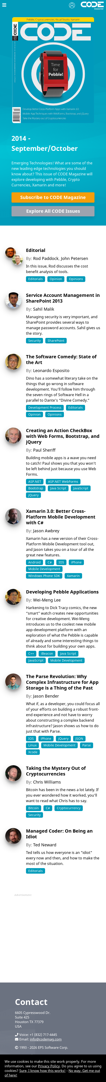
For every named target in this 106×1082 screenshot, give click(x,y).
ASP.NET (34, 481)
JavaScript (80, 488)
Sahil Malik (43, 309)
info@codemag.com (46, 1039)
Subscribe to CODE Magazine (53, 197)
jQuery (33, 495)
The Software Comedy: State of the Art (61, 359)
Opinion (56, 279)
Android (34, 562)
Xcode (32, 752)
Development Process (44, 407)
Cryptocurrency (68, 808)
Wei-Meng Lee (47, 600)
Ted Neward (44, 844)
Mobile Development (44, 569)
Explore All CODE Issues (53, 211)
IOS (61, 562)
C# (50, 562)
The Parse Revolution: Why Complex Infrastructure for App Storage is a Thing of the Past (62, 682)
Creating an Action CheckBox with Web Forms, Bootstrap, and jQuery (63, 436)
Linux (32, 745)
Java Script (58, 488)
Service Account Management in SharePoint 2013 (63, 298)
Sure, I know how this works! (42, 1070)
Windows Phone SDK (44, 576)
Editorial (35, 250)
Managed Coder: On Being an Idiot (59, 834)
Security (34, 340)
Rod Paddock (46, 258)
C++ (31, 653)
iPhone (76, 562)
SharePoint (56, 340)
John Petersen (74, 258)
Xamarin (73, 576)
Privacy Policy (49, 1066)
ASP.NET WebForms (63, 481)
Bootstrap (35, 488)
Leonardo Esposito (51, 370)
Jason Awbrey (46, 530)
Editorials (35, 279)
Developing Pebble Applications (62, 592)
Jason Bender (46, 696)
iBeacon (47, 653)
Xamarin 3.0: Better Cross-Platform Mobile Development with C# (60, 517)
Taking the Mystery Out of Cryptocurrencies (56, 771)
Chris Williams (47, 782)
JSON (79, 738)
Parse (86, 745)
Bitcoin (33, 808)
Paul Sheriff (44, 450)
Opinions (76, 279)
